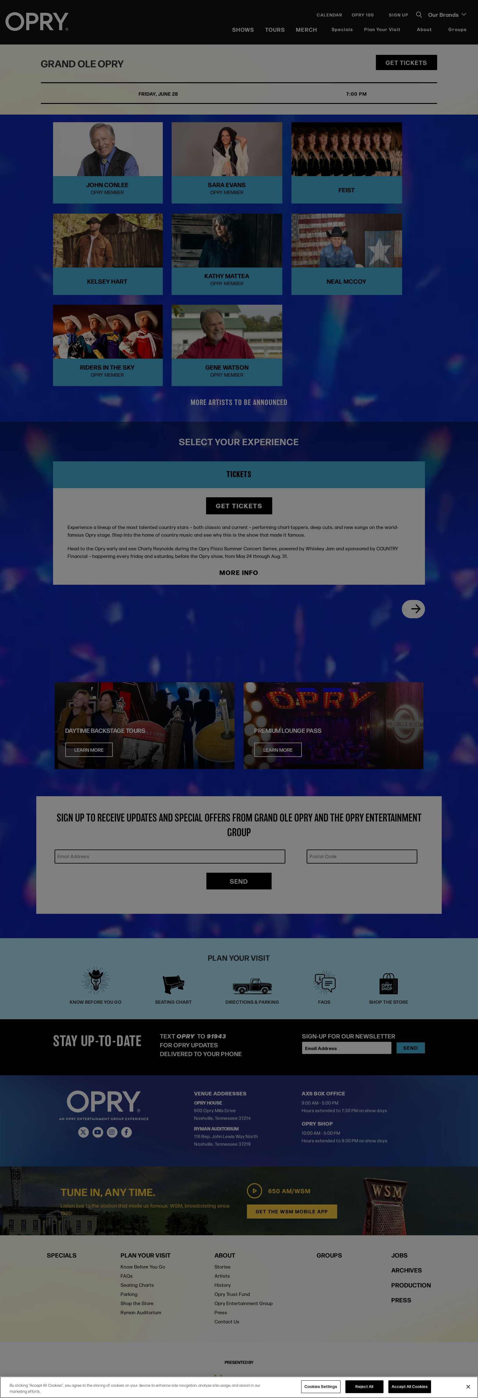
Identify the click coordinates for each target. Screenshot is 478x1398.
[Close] (468, 1386)
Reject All (364, 1386)
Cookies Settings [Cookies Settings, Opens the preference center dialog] (321, 1386)
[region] (239, 1387)
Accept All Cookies (410, 1386)
